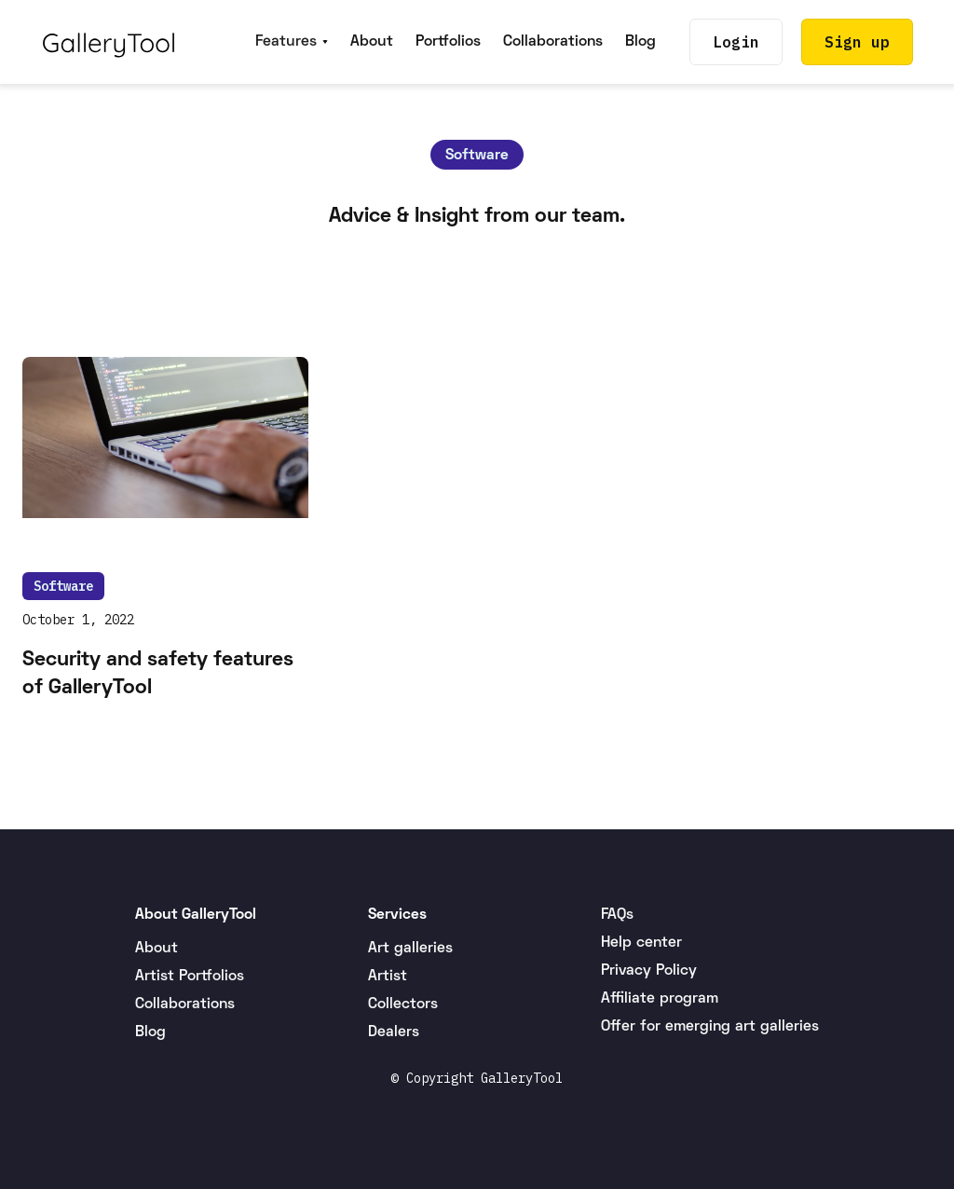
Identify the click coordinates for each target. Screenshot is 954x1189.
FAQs (617, 915)
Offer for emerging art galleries (710, 1026)
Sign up (857, 42)
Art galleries (410, 948)
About (371, 41)
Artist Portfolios (189, 976)
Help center (641, 943)
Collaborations (553, 41)
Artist (387, 976)
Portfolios (448, 41)
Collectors (403, 1004)
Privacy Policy (649, 970)
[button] (291, 42)
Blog (640, 41)
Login (736, 42)
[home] (109, 42)
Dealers (393, 1032)
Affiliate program (659, 998)
